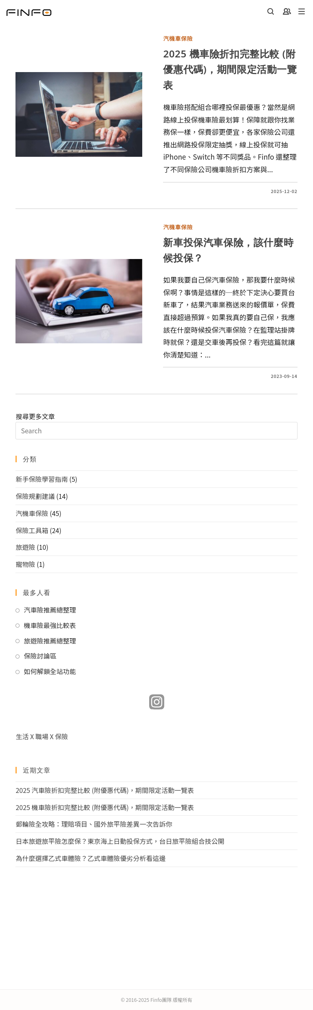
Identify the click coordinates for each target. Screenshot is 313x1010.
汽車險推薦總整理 (50, 610)
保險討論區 (40, 656)
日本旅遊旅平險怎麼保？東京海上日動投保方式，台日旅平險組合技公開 (119, 841)
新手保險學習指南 (41, 479)
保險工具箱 (31, 530)
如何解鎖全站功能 (50, 671)
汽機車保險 (178, 38)
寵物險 (25, 564)
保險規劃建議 (35, 496)
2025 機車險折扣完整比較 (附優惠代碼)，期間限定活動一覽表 (230, 69)
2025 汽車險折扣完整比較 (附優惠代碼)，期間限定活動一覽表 (104, 790)
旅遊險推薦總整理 (50, 641)
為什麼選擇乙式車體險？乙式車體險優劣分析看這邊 (90, 858)
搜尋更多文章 (156, 425)
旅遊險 (25, 547)
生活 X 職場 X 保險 (41, 736)
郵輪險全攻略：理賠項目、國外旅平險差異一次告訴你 (93, 824)
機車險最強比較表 (50, 625)
